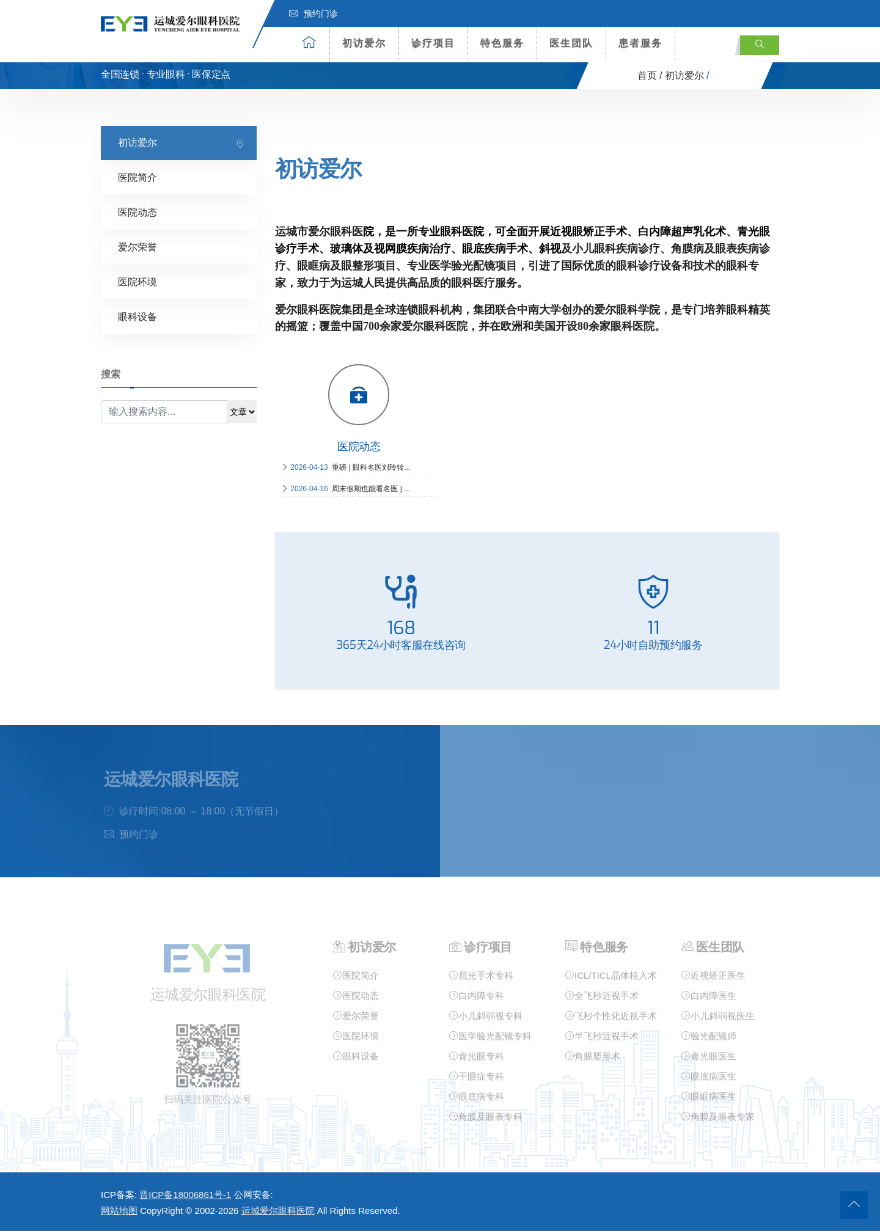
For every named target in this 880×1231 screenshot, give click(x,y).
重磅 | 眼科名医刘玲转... (345, 466)
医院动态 (137, 211)
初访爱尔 (364, 43)
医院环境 (137, 281)
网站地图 (119, 1210)
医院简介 (137, 177)
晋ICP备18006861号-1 (185, 1194)
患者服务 (640, 43)
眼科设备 (137, 316)
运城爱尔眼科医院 (278, 1210)
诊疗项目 (433, 43)
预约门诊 (313, 13)
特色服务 (502, 43)
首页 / (649, 75)
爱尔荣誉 (137, 246)
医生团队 (571, 43)
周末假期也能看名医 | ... (345, 488)
